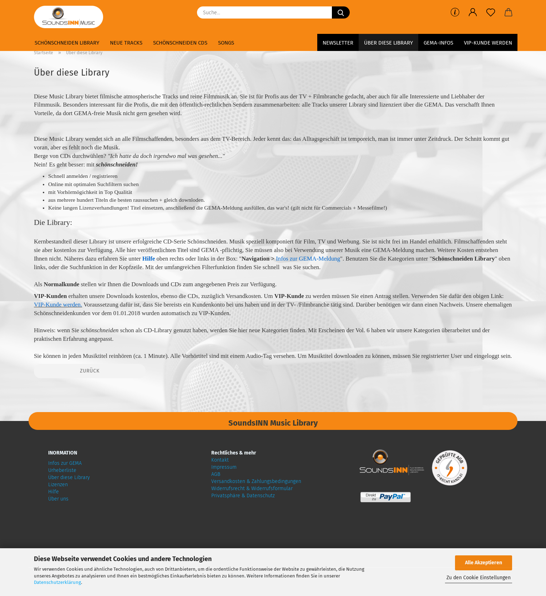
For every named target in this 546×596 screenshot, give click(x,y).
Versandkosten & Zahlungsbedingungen (256, 481)
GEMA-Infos (438, 43)
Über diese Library (388, 43)
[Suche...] (341, 12)
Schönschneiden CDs (180, 43)
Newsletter (338, 43)
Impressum (224, 467)
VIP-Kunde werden (488, 43)
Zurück (90, 371)
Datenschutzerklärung (57, 582)
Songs (226, 43)
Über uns (58, 499)
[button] (473, 12)
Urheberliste (62, 470)
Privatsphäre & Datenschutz (243, 496)
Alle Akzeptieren (483, 563)
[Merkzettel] (491, 12)
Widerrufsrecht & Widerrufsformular (252, 488)
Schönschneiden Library (67, 43)
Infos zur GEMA (65, 463)
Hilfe (53, 492)
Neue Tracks (126, 43)
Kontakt (220, 460)
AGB (215, 474)
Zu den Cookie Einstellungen (478, 578)
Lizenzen (58, 485)
